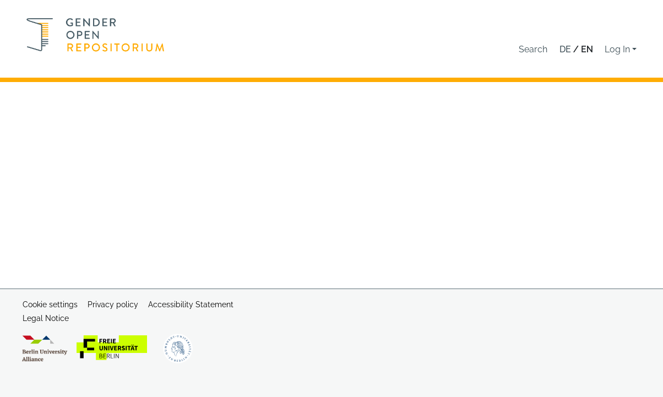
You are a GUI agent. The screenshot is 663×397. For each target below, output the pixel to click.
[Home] (95, 34)
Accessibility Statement (190, 304)
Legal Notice (46, 318)
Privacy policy (113, 304)
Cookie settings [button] (50, 304)
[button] (533, 49)
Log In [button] (618, 49)
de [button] (566, 49)
